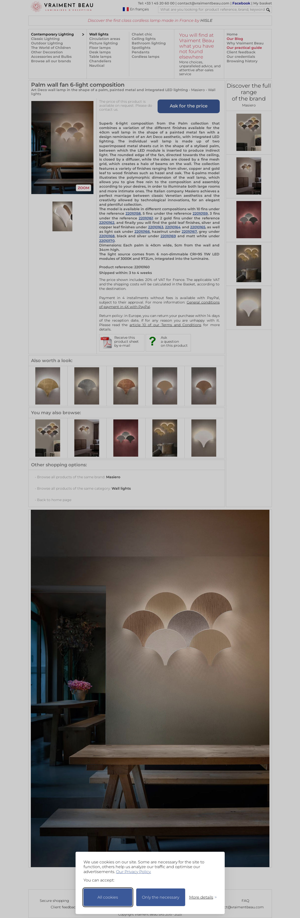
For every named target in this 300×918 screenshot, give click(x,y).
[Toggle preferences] (201, 897)
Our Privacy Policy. (133, 871)
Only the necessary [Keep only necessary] (160, 897)
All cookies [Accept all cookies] (107, 897)
